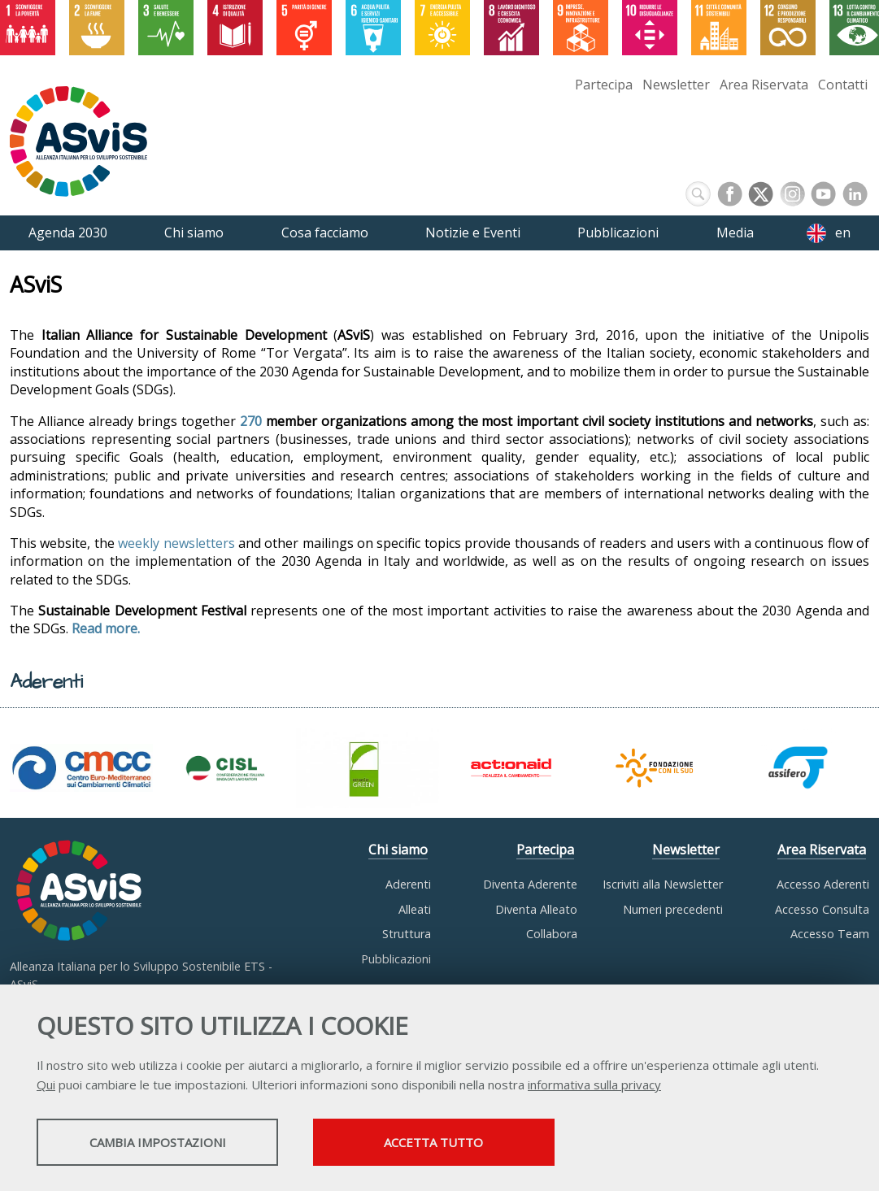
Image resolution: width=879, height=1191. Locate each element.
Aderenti (408, 884)
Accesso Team (829, 933)
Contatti (843, 84)
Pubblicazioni (396, 959)
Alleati (414, 909)
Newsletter (676, 84)
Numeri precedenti (673, 909)
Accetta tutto (457, 1143)
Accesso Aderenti (823, 884)
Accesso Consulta (822, 909)
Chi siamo (398, 849)
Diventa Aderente (530, 884)
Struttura (406, 933)
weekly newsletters (176, 543)
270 (251, 421)
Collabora (551, 933)
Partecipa (604, 84)
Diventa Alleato (536, 909)
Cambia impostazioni (165, 1143)
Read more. (106, 628)
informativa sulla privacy (594, 1085)
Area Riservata (764, 84)
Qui (46, 1085)
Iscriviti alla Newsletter (663, 884)
